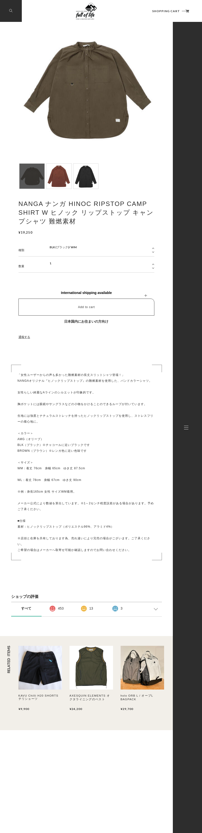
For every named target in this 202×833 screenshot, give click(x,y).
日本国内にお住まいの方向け (86, 321)
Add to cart (86, 307)
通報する (24, 337)
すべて (26, 608)
